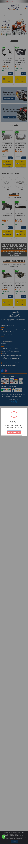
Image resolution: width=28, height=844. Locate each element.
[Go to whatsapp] (3, 837)
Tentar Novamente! (14, 432)
